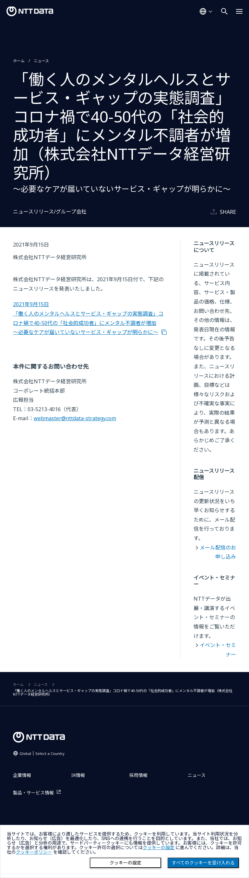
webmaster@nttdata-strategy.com (75, 418)
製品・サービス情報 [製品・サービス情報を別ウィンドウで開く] (33, 793)
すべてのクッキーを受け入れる (203, 862)
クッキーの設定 (125, 862)
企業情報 (22, 775)
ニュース (41, 61)
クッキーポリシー (34, 852)
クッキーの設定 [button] (158, 847)
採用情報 (138, 775)
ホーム (19, 61)
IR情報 (78, 775)
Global (42, 753)
